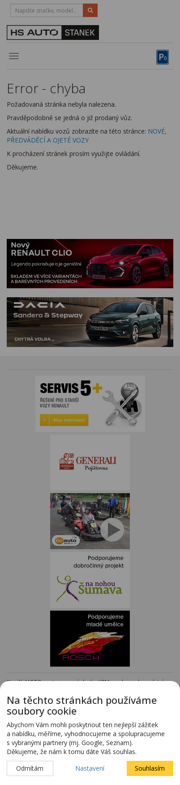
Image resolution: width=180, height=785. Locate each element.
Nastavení (89, 768)
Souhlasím (150, 768)
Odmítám (29, 768)
